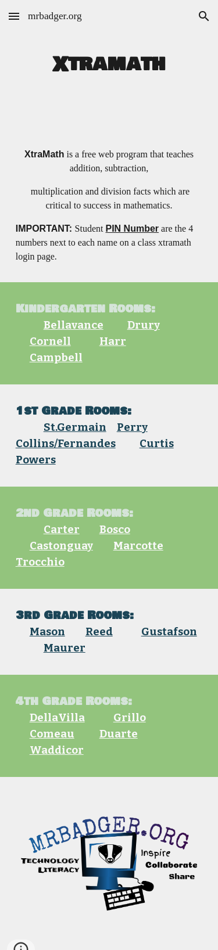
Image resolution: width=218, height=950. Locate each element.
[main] (109, 64)
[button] (14, 16)
